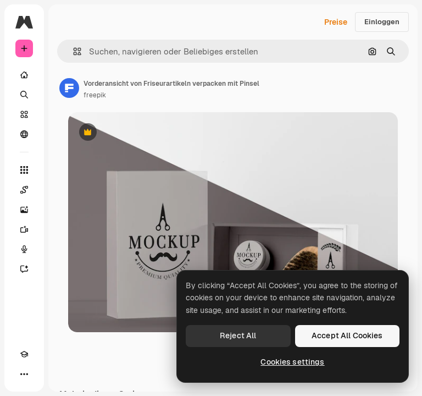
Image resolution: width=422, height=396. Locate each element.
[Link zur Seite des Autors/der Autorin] (69, 88)
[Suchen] (24, 94)
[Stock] (24, 114)
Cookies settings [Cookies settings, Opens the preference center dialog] (292, 362)
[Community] (24, 134)
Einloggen (381, 21)
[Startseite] (24, 75)
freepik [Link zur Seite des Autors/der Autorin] (95, 95)
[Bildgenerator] (24, 209)
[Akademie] (24, 354)
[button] (73, 51)
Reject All (238, 335)
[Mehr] (24, 374)
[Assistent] (24, 269)
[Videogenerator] (24, 229)
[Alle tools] (24, 170)
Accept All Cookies (347, 335)
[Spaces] (24, 190)
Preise (335, 22)
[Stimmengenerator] (24, 249)
